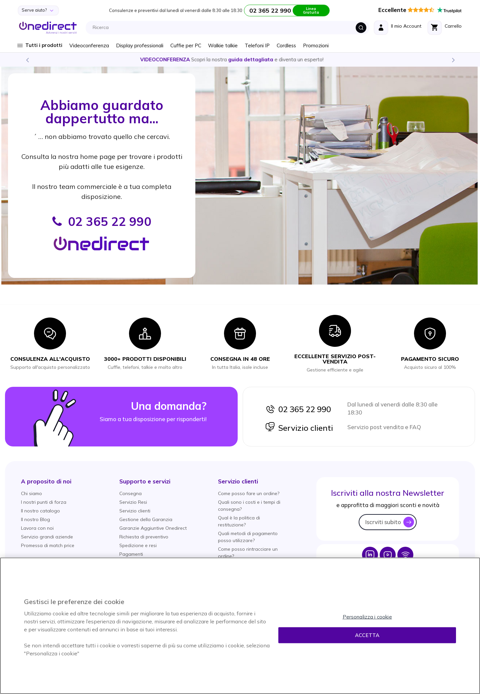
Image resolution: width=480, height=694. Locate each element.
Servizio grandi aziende (47, 537)
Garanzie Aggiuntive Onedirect (153, 528)
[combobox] (229, 27)
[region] (240, 625)
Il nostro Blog (35, 519)
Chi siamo (31, 493)
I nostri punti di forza (43, 502)
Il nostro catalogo (40, 511)
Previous (27, 60)
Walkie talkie (223, 45)
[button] (46, 481)
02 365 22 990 (298, 409)
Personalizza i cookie (367, 617)
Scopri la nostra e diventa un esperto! (240, 59)
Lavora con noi (37, 528)
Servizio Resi (133, 502)
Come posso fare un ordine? (248, 493)
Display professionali (139, 45)
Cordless (286, 45)
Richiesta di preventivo (143, 537)
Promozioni (316, 45)
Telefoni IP (257, 45)
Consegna (130, 493)
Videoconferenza (89, 45)
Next (453, 60)
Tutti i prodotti (43, 45)
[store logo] (48, 27)
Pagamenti (131, 554)
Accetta (367, 635)
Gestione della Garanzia (145, 519)
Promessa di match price (47, 545)
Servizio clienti (299, 428)
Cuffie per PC (185, 45)
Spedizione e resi (138, 545)
